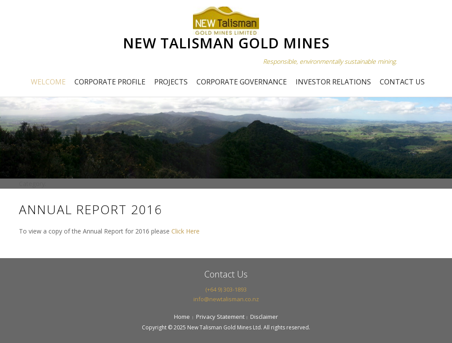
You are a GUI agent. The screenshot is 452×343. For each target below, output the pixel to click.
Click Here (185, 231)
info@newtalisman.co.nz (226, 299)
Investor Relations (333, 82)
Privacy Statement (220, 317)
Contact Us (402, 82)
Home (182, 317)
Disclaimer (264, 317)
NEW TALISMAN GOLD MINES (226, 42)
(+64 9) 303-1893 (226, 289)
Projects (171, 82)
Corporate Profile (109, 82)
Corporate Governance (241, 82)
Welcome (48, 82)
